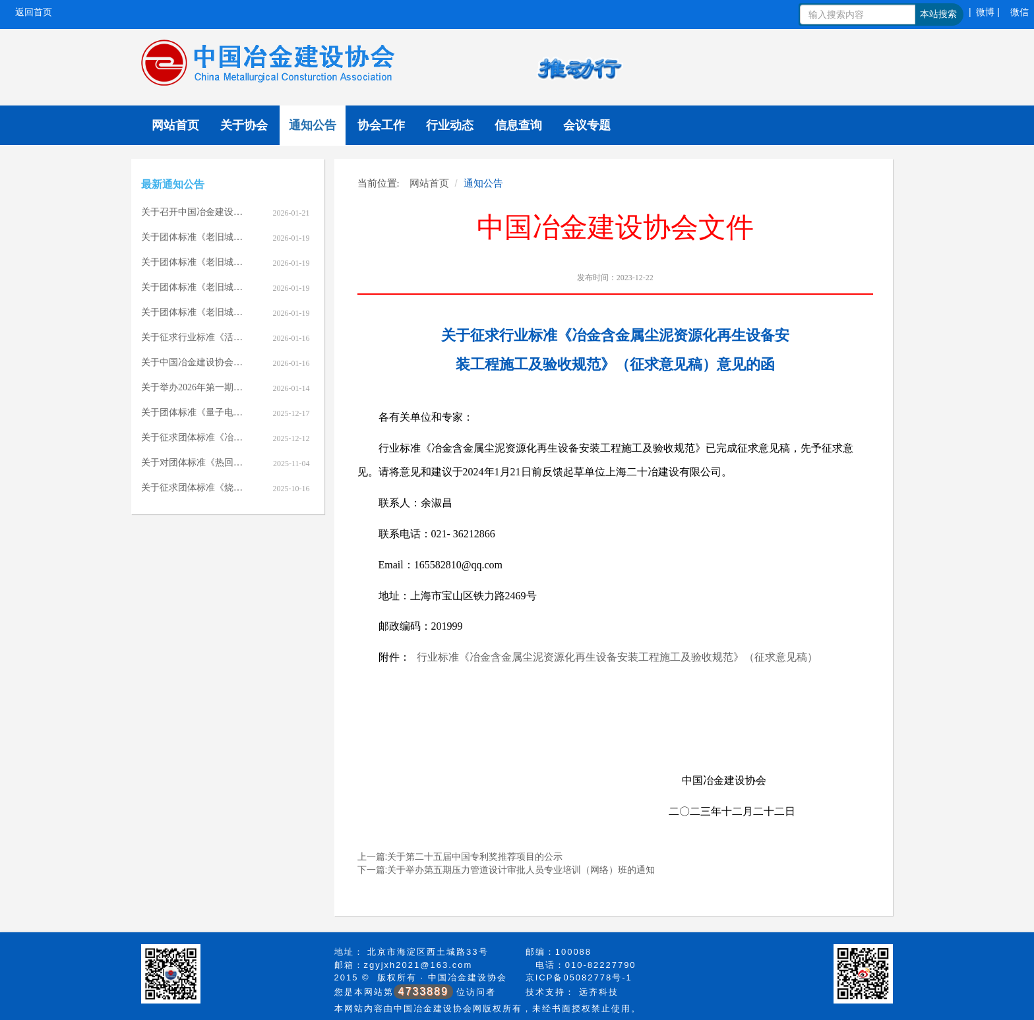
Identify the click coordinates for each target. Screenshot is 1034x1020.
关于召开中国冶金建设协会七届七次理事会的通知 (242, 212)
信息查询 (518, 125)
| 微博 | (984, 12)
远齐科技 (599, 992)
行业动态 (449, 125)
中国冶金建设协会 (467, 977)
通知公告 (312, 125)
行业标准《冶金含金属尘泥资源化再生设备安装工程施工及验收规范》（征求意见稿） (617, 657)
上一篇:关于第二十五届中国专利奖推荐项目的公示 (460, 856)
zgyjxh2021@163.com (418, 965)
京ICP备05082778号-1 (579, 977)
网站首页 (175, 125)
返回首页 (33, 12)
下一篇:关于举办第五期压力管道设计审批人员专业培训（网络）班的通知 (506, 869)
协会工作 (381, 125)
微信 (1019, 12)
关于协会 (244, 125)
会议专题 (587, 125)
